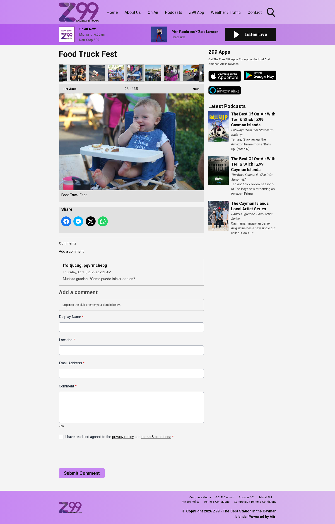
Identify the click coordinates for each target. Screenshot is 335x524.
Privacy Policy (190, 501)
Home (112, 12)
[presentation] (93, 454)
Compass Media (200, 497)
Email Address (71, 363)
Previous (67, 87)
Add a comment (71, 251)
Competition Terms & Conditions (255, 501)
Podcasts (173, 12)
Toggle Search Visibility (271, 13)
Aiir (272, 516)
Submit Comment (82, 473)
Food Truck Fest (78, 73)
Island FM (265, 497)
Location (67, 340)
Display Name (71, 317)
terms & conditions (156, 436)
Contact (255, 12)
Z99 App (196, 12)
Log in (67, 304)
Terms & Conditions (216, 501)
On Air (153, 12)
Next (193, 87)
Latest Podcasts (227, 106)
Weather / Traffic (226, 12)
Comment (68, 386)
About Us (133, 12)
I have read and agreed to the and (119, 436)
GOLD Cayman (224, 497)
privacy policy (123, 436)
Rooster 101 (247, 497)
